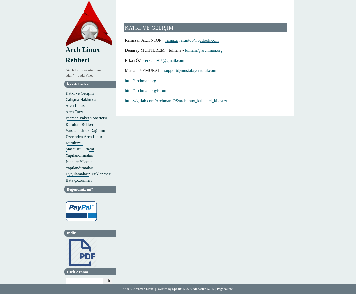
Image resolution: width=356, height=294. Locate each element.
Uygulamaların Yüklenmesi (88, 174)
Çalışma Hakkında (81, 99)
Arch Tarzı (74, 111)
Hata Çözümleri (79, 180)
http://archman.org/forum (146, 90)
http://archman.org (140, 80)
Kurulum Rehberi (80, 124)
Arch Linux (75, 105)
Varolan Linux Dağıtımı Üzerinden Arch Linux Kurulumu (85, 136)
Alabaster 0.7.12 (204, 289)
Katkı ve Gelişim (80, 93)
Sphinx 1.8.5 (180, 289)
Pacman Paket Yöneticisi (86, 118)
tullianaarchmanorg (203, 50)
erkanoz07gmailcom (164, 60)
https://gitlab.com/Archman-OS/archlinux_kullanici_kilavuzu (176, 100)
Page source (225, 289)
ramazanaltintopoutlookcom (192, 40)
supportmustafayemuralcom (190, 70)
